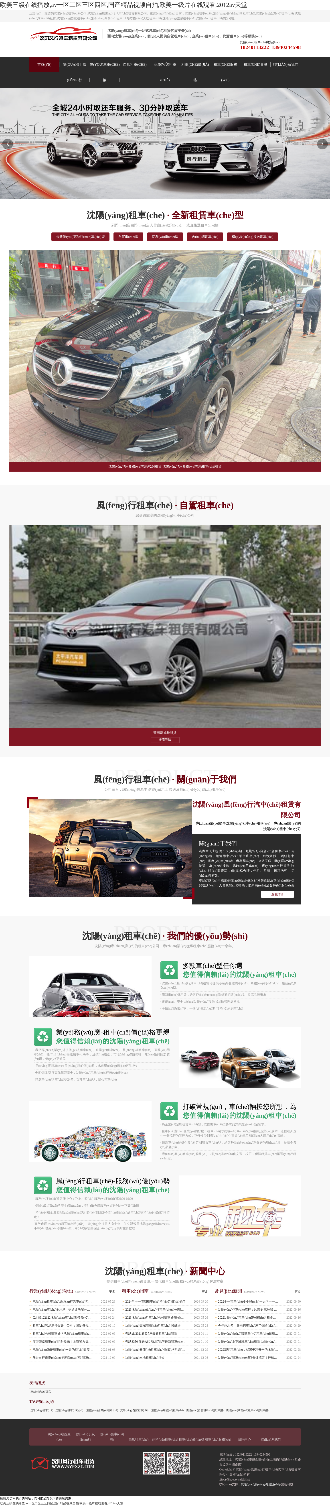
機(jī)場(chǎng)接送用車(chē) (267, 237)
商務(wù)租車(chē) (165, 72)
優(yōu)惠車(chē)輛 (105, 72)
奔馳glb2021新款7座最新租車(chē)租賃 (166, 1336)
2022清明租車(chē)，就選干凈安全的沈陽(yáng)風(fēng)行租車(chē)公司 (259, 1352)
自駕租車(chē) (135, 64)
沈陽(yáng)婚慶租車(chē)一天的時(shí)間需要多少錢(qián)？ (74, 1352)
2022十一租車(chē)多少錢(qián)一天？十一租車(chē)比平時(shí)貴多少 (259, 1304)
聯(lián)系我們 (285, 64)
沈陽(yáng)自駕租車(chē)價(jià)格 (205, 1413)
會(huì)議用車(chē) (212, 237)
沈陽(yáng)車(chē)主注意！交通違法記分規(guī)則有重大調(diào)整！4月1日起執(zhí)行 (74, 1312)
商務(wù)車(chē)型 (166, 237)
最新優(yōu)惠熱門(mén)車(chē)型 (67, 237)
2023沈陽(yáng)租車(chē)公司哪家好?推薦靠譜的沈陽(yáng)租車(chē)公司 (166, 1320)
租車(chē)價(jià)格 (195, 72)
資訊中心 (244, 1442)
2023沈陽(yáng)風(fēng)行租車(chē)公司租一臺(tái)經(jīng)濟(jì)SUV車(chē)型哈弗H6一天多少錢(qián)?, (166, 1312)
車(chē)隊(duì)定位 (41, 1394)
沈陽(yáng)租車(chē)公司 (69, 1413)
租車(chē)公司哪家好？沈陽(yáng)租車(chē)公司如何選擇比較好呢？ (74, 1336)
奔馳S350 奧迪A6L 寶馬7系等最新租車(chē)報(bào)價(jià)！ (166, 1344)
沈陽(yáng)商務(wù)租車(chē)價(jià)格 (247, 1413)
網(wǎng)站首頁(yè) (59, 1439)
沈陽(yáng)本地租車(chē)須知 (166, 1360)
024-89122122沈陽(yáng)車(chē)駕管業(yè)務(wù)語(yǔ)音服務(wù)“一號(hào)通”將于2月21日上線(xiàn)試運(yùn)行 (74, 1320)
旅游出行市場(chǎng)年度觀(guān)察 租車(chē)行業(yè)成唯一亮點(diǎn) (74, 1360)
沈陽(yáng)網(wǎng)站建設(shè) (262, 1487)
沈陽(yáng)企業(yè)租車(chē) (102, 1413)
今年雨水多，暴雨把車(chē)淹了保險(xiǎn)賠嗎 (259, 1328)
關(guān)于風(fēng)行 (74, 72)
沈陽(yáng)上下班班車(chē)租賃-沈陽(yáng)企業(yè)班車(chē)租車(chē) (259, 1344)
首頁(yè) (44, 64)
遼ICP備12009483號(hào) (235, 1482)
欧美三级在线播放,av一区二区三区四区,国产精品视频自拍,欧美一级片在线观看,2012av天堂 (123, 4)
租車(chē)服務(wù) (225, 72)
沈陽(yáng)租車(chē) (41, 1413)
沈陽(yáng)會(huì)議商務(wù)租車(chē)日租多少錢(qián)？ (259, 1336)
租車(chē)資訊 (255, 64)
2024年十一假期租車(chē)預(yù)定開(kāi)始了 (166, 1304)
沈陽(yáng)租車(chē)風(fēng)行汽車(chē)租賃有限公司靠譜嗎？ (74, 1304)
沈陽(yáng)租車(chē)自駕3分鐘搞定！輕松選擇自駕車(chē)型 (259, 1360)
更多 (112, 1294)
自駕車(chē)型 (122, 237)
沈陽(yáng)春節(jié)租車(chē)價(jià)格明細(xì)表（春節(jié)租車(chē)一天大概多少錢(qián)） (166, 1352)
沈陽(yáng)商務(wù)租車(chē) (167, 1413)
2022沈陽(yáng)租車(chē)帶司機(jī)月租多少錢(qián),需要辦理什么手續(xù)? (259, 1320)
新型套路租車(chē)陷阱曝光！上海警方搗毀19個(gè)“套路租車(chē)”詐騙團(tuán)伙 (74, 1344)
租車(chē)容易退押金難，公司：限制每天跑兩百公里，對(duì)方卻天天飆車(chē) (74, 1328)
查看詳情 (277, 897)
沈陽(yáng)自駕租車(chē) (134, 1413)
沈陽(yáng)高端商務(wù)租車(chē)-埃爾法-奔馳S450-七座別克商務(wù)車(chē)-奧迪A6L (166, 1328)
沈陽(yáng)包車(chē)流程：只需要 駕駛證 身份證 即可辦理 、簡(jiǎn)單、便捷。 (259, 1312)
